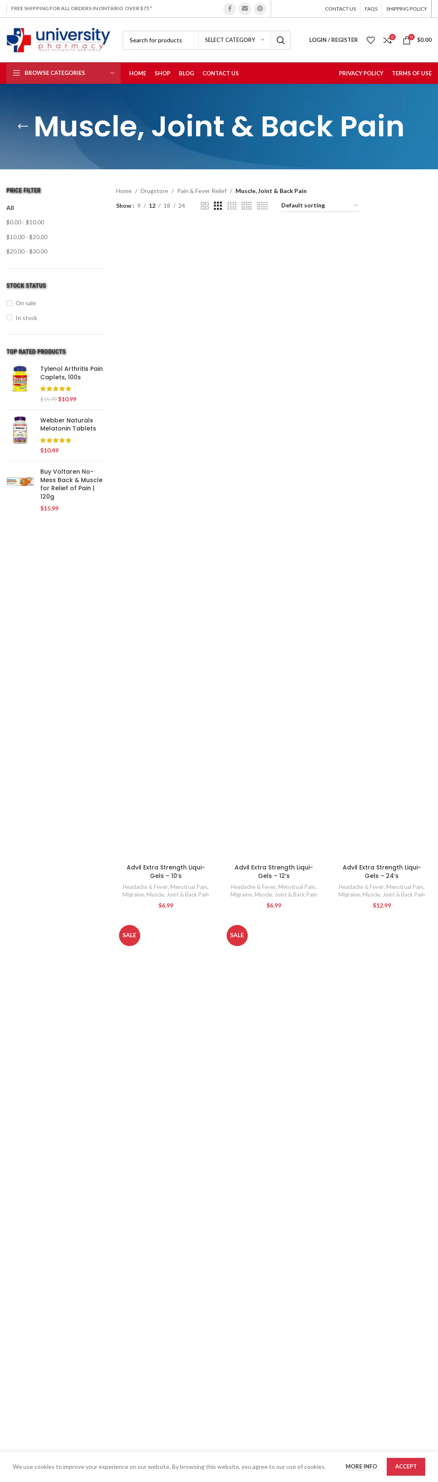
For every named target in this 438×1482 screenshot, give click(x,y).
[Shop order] (320, 206)
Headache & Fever (145, 886)
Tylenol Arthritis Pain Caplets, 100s (71, 373)
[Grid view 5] (246, 206)
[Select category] (234, 40)
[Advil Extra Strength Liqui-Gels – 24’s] (382, 542)
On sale (26, 302)
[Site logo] (58, 39)
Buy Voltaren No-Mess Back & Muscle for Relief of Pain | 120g (71, 484)
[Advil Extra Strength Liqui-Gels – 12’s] (274, 542)
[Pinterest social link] (260, 9)
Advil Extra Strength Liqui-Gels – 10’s (166, 871)
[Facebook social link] (229, 9)
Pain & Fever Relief (202, 190)
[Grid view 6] (262, 206)
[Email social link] (244, 9)
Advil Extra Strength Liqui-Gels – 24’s (382, 871)
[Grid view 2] (205, 206)
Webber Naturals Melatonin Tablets (68, 425)
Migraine (133, 894)
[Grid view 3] (218, 206)
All (10, 207)
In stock (26, 317)
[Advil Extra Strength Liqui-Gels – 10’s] (166, 542)
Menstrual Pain (188, 886)
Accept (406, 1466)
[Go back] (22, 126)
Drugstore (154, 190)
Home (124, 190)
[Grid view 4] (231, 206)
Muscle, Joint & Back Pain (177, 894)
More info (362, 1466)
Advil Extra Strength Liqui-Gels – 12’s (274, 871)
